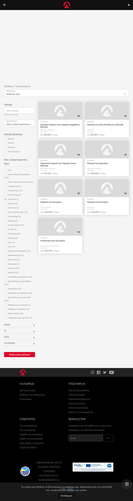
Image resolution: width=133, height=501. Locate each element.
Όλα (7, 170)
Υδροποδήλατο (13, 313)
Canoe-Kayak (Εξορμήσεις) (17, 176)
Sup (9, 242)
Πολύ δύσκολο (12, 151)
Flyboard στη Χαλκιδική (97, 163)
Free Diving (12, 195)
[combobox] (66, 93)
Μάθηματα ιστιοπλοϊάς (17, 305)
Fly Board (11, 199)
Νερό (6, 163)
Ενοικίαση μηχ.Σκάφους (18, 277)
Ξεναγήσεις (9, 343)
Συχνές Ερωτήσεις (77, 403)
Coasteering (12, 186)
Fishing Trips (13, 190)
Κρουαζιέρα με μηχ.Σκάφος (17, 283)
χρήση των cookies (77, 490)
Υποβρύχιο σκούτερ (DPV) (18, 318)
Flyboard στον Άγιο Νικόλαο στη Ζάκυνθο (105, 124)
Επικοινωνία (25, 399)
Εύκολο (9, 138)
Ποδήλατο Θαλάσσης (17, 309)
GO (108, 438)
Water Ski (12, 259)
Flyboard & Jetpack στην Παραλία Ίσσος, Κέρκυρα (58, 164)
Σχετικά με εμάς (27, 390)
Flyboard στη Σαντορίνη (50, 202)
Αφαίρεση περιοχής (11, 114)
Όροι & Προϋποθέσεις (79, 390)
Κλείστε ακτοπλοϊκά (78, 407)
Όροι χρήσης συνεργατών (32, 443)
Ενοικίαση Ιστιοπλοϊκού (18, 293)
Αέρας (7, 324)
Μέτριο (9, 143)
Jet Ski (10, 203)
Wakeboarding (14, 255)
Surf (9, 246)
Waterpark (12, 264)
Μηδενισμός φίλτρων (19, 354)
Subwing (11, 238)
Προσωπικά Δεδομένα (79, 399)
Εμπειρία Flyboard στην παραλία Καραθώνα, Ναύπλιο (60, 125)
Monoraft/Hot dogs (16, 212)
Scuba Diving (14, 225)
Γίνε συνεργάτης (28, 430)
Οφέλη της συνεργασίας (31, 438)
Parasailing (12, 216)
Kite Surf (11, 208)
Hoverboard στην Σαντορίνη (52, 241)
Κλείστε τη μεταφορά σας (81, 412)
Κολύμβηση (12, 288)
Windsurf (11, 268)
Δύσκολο (9, 147)
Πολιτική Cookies (77, 394)
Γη (5, 330)
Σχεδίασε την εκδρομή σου (32, 394)
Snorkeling (12, 233)
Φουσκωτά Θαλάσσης (17, 251)
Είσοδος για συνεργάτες (31, 434)
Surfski (10, 229)
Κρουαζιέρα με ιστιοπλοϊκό (17, 299)
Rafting (11, 221)
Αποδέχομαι (66, 495)
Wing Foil (11, 272)
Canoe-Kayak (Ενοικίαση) (18, 182)
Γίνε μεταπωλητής (28, 425)
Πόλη (6, 337)
